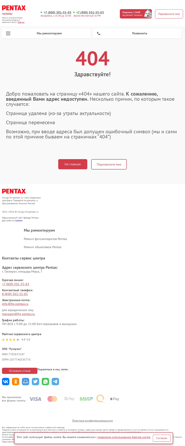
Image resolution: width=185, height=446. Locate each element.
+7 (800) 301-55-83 (57, 12)
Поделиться (5, 381)
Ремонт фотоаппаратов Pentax (45, 239)
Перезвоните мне (109, 164)
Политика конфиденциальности (92, 420)
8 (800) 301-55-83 (15, 294)
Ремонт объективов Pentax (43, 247)
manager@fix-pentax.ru (18, 314)
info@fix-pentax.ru (15, 304)
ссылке (18, 220)
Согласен (161, 438)
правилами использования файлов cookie (124, 437)
